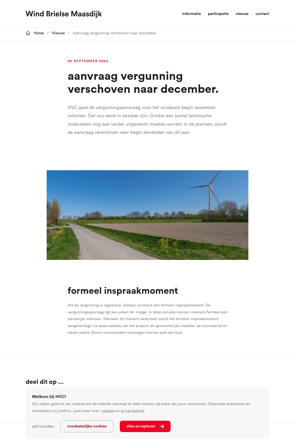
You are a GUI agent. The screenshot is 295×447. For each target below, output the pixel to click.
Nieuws (242, 13)
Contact (262, 13)
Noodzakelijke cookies (87, 425)
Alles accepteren (140, 425)
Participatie (218, 13)
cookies (108, 410)
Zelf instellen (43, 426)
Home (39, 33)
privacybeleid (132, 410)
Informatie (191, 13)
